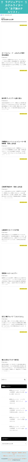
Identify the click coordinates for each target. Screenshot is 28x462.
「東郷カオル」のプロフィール (8, 455)
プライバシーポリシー (21, 455)
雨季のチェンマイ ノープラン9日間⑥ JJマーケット (13, 401)
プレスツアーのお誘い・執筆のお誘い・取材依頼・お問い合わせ (14, 453)
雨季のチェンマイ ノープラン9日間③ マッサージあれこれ (13, 429)
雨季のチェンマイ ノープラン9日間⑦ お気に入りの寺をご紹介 (13, 392)
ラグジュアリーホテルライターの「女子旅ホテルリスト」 (14, 6)
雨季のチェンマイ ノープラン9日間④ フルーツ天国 (13, 420)
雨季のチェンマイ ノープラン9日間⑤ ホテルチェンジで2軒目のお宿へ (13, 410)
